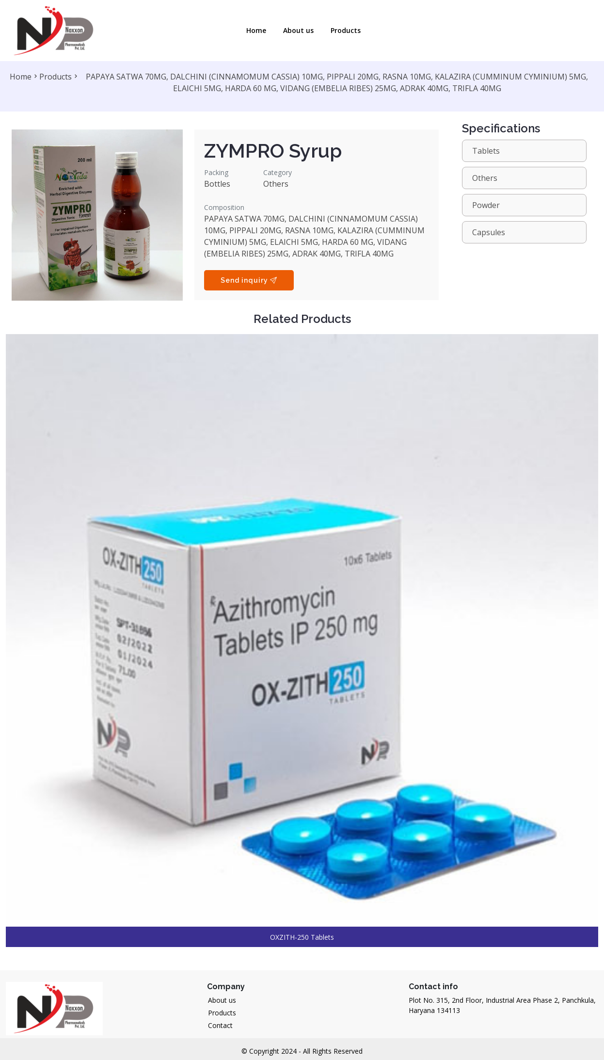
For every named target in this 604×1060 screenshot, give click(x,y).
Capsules (488, 232)
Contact (220, 1025)
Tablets (486, 150)
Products (346, 30)
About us (222, 1000)
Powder (486, 205)
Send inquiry (249, 280)
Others (484, 178)
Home (256, 30)
